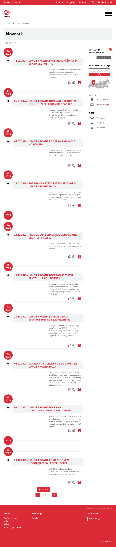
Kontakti (35, 518)
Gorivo (6, 524)
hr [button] (111, 2)
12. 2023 (8, 226)
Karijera (82, 2)
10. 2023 (8, 308)
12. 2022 (8, 451)
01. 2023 (8, 399)
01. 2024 (8, 175)
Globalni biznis (12, 2)
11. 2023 (8, 266)
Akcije (6, 521)
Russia (102, 2)
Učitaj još (43, 489)
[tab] (65, 83)
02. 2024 (8, 133)
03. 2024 (8, 92)
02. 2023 (8, 355)
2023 (8, 215)
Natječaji (71, 2)
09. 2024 (8, 52)
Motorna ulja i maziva (12, 527)
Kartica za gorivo (10, 518)
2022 (8, 440)
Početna (59, 2)
